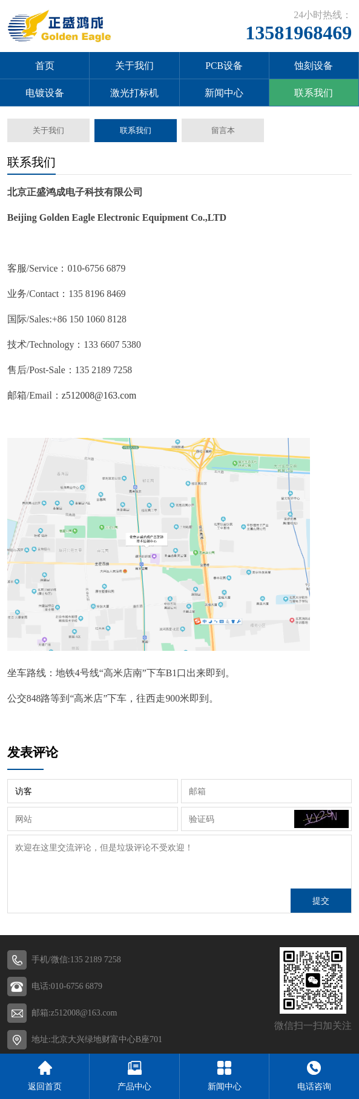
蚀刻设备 (313, 65)
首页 (44, 65)
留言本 (222, 130)
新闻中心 (224, 93)
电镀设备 (44, 93)
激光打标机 (134, 93)
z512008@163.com (99, 395)
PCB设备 (224, 65)
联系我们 (313, 93)
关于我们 (134, 65)
